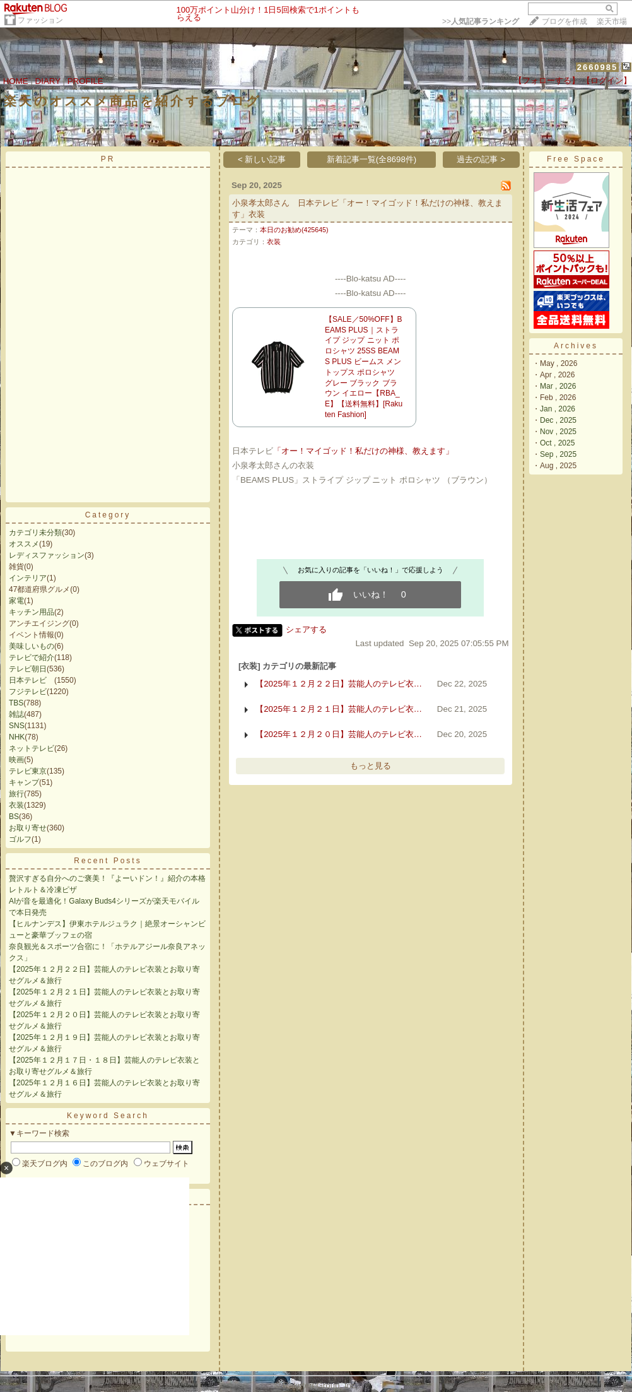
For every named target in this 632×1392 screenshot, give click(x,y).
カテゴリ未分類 (35, 532)
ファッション (40, 20)
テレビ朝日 (28, 668)
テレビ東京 (28, 771)
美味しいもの (31, 646)
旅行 (16, 793)
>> (480, 21)
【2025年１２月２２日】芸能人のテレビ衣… (338, 683)
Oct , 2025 (557, 443)
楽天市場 (612, 21)
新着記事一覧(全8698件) (372, 159)
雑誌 (16, 714)
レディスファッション (47, 555)
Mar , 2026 (558, 386)
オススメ (24, 544)
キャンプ (24, 782)
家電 (16, 600)
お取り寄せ (28, 827)
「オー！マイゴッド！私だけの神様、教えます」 (363, 451)
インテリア (28, 578)
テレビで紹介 (31, 657)
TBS (16, 703)
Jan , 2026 (557, 408)
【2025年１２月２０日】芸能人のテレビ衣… (338, 734)
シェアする (306, 629)
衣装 (16, 805)
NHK (17, 737)
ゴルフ (20, 839)
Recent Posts (107, 860)
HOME (15, 81)
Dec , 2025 (558, 420)
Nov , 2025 (558, 431)
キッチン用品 (31, 612)
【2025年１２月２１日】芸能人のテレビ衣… (338, 709)
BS (14, 816)
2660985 (597, 67)
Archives (576, 345)
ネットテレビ (31, 748)
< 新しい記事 (262, 159)
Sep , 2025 (558, 454)
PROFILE (85, 81)
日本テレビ (31, 680)
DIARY (48, 81)
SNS (17, 725)
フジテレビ (28, 691)
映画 (16, 759)
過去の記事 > (481, 159)
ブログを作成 (564, 21)
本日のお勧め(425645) (294, 229)
